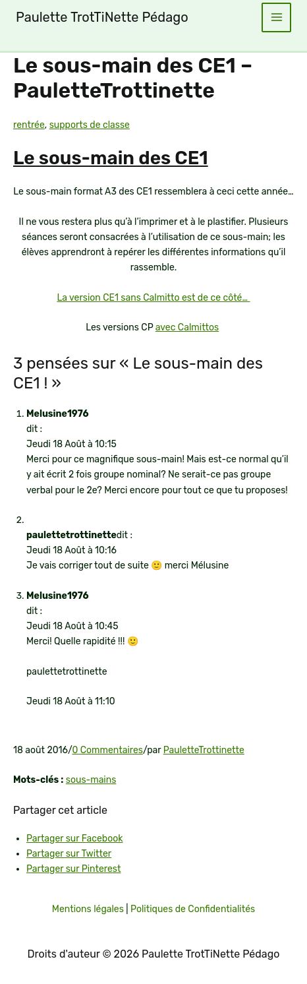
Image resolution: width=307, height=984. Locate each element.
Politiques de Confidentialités (192, 909)
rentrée (29, 125)
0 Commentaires (107, 750)
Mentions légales (88, 909)
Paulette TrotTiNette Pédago (102, 17)
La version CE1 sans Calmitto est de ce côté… (153, 297)
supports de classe (89, 125)
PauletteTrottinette (203, 750)
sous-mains (91, 779)
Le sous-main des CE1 (110, 158)
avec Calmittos (187, 327)
